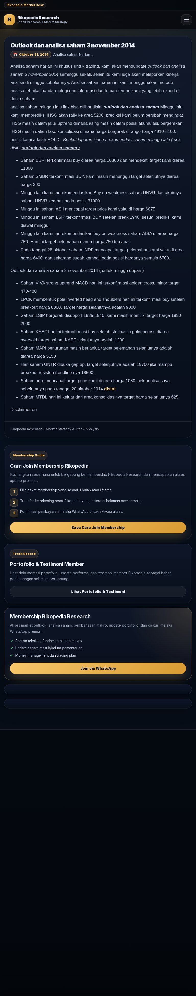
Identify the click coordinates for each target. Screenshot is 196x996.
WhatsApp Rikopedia (22, 846)
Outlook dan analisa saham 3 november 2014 (72, 45)
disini (109, 389)
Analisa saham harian (71, 54)
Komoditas (12, 808)
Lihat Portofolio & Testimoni (98, 591)
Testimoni (12, 838)
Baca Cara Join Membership (98, 527)
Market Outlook (17, 783)
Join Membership (18, 830)
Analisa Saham (16, 792)
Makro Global (15, 800)
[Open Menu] (186, 19)
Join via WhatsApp (98, 668)
